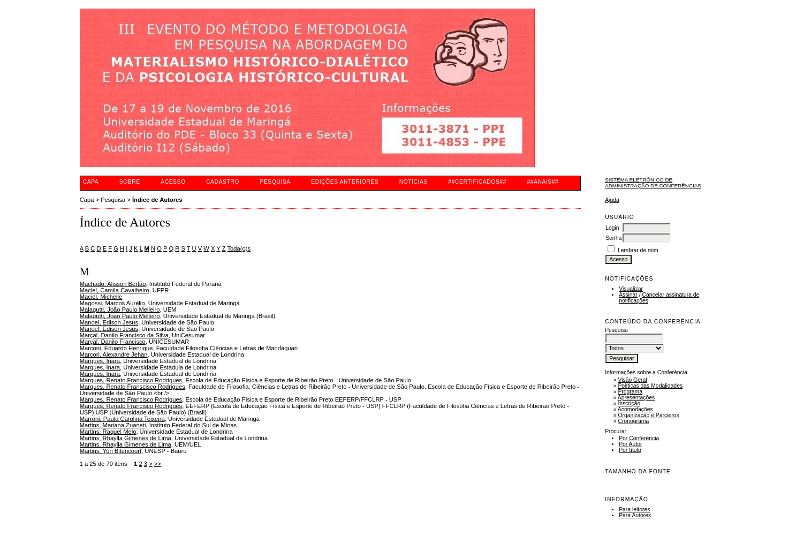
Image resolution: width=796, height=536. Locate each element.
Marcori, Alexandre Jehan (114, 354)
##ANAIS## (542, 182)
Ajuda (612, 200)
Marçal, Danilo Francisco (113, 341)
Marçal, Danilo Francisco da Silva (124, 335)
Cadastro (222, 182)
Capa (91, 182)
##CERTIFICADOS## (477, 182)
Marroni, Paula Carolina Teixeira (122, 419)
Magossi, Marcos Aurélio (112, 303)
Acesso (173, 182)
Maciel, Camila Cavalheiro (114, 290)
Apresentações (636, 398)
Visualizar (631, 289)
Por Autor (630, 444)
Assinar (628, 295)
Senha (613, 238)
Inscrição (629, 403)
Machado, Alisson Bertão (113, 284)
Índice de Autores (157, 200)
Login (612, 228)
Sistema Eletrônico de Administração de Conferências (653, 182)
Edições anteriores (344, 182)
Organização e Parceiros (648, 415)
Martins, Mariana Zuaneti (113, 425)
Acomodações (635, 409)
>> (157, 463)
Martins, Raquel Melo (108, 431)
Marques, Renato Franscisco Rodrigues (132, 386)
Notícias (413, 182)
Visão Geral (632, 380)
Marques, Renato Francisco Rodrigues (131, 380)
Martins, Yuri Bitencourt (110, 451)
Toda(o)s (239, 248)
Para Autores (635, 515)
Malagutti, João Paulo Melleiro (120, 309)
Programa (630, 392)
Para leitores (634, 509)
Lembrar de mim (638, 250)
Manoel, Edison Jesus (109, 322)
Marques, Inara (100, 361)
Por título (630, 450)
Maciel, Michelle (101, 296)
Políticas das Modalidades (650, 386)
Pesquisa (275, 182)
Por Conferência (639, 438)
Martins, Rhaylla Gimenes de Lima (125, 438)
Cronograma (633, 421)
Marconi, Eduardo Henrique (116, 348)
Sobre (129, 182)
